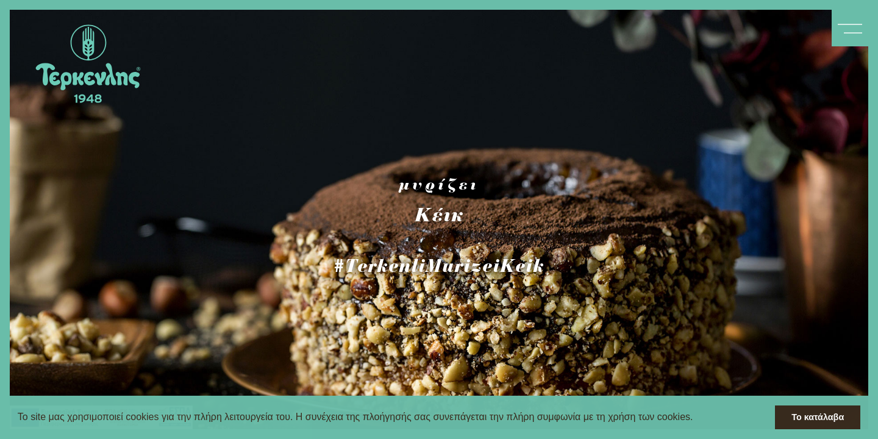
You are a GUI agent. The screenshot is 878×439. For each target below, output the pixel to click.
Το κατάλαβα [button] (817, 417)
